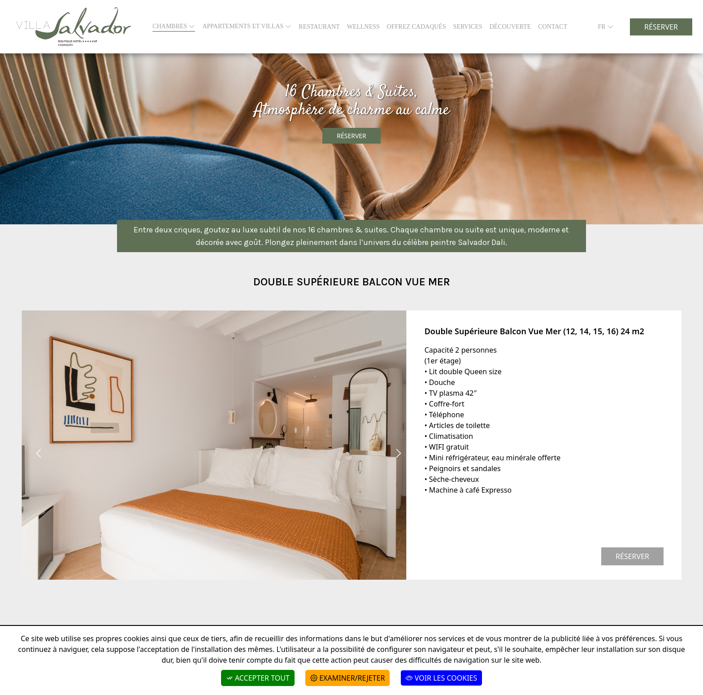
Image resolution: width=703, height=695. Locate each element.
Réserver (661, 27)
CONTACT (552, 26)
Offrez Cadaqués (416, 26)
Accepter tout (258, 678)
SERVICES (467, 26)
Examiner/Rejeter (347, 678)
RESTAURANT (319, 26)
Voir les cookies (441, 678)
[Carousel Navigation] (214, 453)
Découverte (510, 26)
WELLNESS (363, 26)
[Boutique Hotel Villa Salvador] (73, 26)
